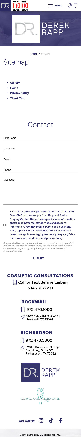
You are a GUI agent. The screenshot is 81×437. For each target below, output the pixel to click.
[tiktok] (51, 421)
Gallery (15, 82)
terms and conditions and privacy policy (39, 238)
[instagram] (41, 421)
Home (34, 54)
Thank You (17, 98)
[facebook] (60, 421)
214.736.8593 (40, 288)
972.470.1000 (36, 309)
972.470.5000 (36, 340)
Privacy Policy (19, 93)
